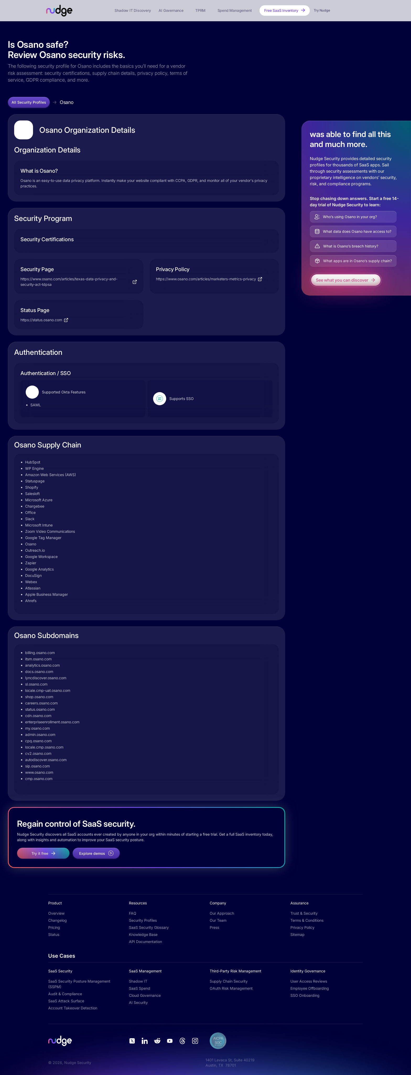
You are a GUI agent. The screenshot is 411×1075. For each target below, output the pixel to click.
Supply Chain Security (229, 981)
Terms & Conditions (306, 920)
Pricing (54, 927)
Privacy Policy (302, 927)
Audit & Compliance (65, 994)
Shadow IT (138, 981)
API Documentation (145, 941)
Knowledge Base (143, 934)
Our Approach (222, 913)
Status (53, 934)
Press (214, 927)
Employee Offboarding (309, 988)
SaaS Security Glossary (149, 927)
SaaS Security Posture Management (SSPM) (79, 984)
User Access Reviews (308, 981)
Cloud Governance (145, 995)
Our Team (218, 920)
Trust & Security (304, 913)
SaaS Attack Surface (66, 1001)
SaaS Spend (139, 988)
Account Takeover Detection (72, 1008)
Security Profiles (143, 920)
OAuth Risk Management (231, 988)
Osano (67, 102)
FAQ (132, 913)
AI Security (138, 1002)
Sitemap (297, 934)
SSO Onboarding (305, 995)
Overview (56, 913)
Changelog (57, 920)
